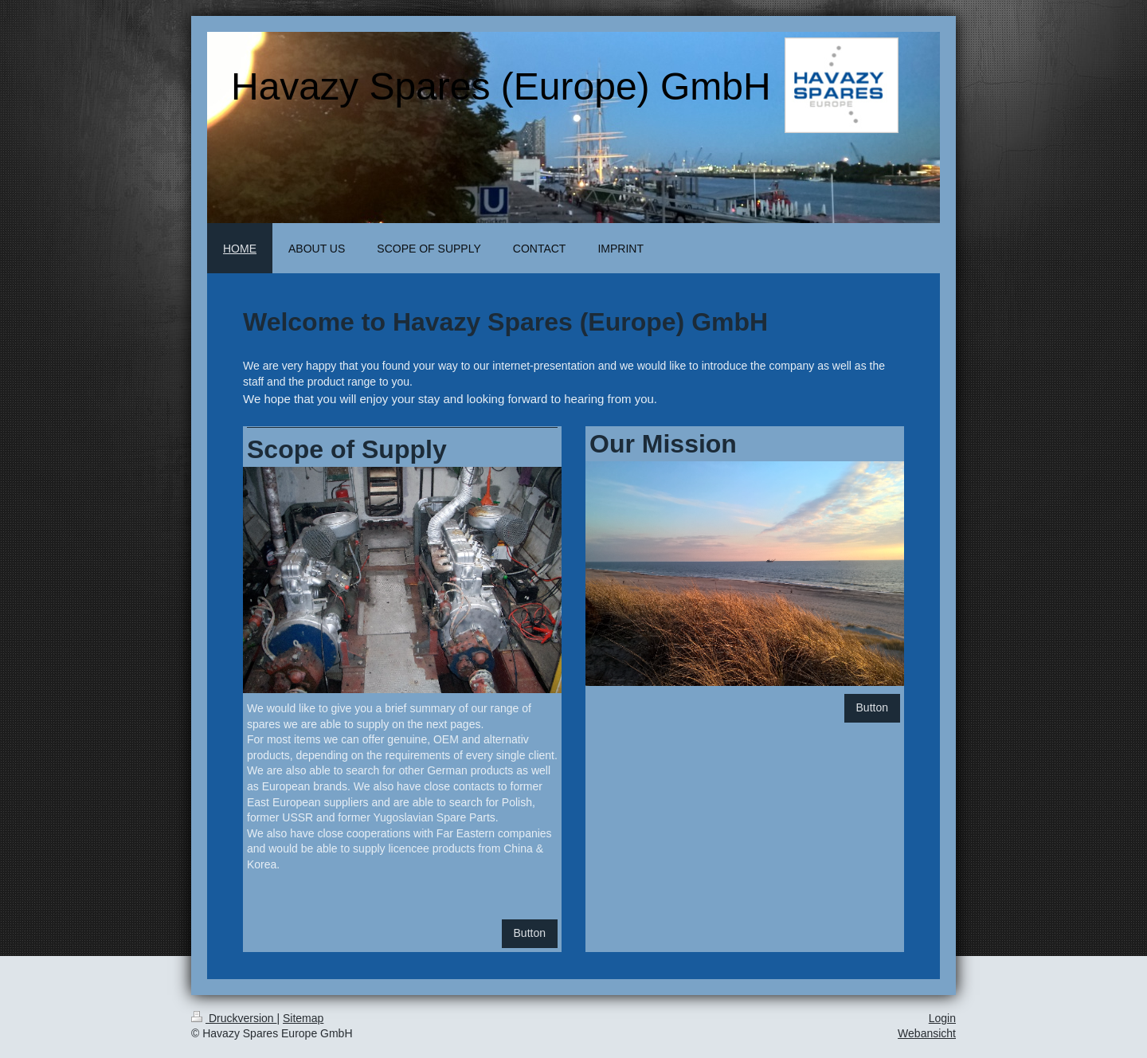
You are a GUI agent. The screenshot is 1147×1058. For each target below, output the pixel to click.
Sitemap (303, 1018)
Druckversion (233, 1018)
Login (942, 1018)
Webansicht (927, 1033)
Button (530, 933)
